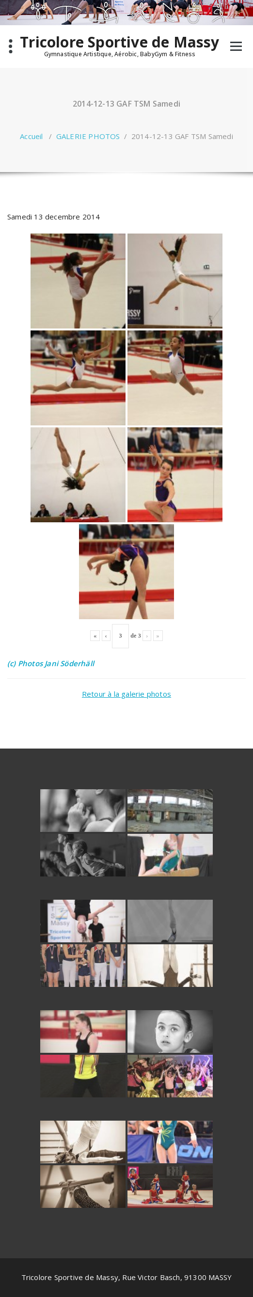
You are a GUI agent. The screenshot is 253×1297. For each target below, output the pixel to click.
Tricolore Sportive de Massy (119, 42)
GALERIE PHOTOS (88, 136)
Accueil (31, 136)
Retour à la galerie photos (126, 694)
